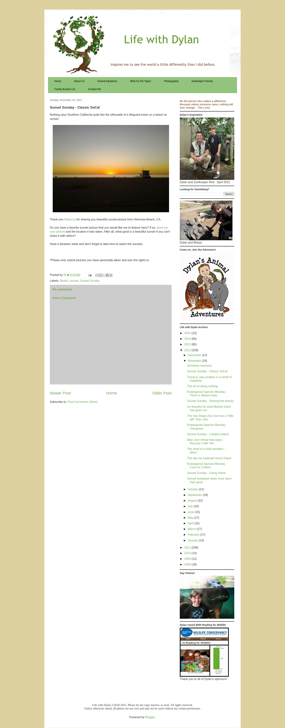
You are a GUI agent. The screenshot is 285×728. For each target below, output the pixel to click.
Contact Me (94, 89)
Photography (171, 81)
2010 (188, 553)
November (195, 360)
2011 (188, 547)
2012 (188, 350)
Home (57, 81)
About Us (79, 81)
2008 (188, 564)
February (194, 534)
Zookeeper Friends (202, 81)
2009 (188, 558)
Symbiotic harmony (199, 365)
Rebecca (70, 219)
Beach (64, 280)
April (191, 523)
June (191, 512)
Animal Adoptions (107, 81)
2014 (188, 338)
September (195, 494)
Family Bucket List (64, 89)
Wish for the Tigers (140, 81)
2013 (188, 344)
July (191, 506)
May (191, 517)
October (193, 489)
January (193, 540)
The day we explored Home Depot (209, 458)
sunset (74, 280)
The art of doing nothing (202, 386)
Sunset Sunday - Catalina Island (208, 434)
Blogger (150, 717)
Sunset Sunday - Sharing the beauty (210, 400)
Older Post (162, 393)
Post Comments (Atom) (83, 401)
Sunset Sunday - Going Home (206, 472)
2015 (188, 333)
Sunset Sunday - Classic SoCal (207, 371)
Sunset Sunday (90, 280)
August (193, 500)
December (195, 355)
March (192, 528)
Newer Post (60, 393)
